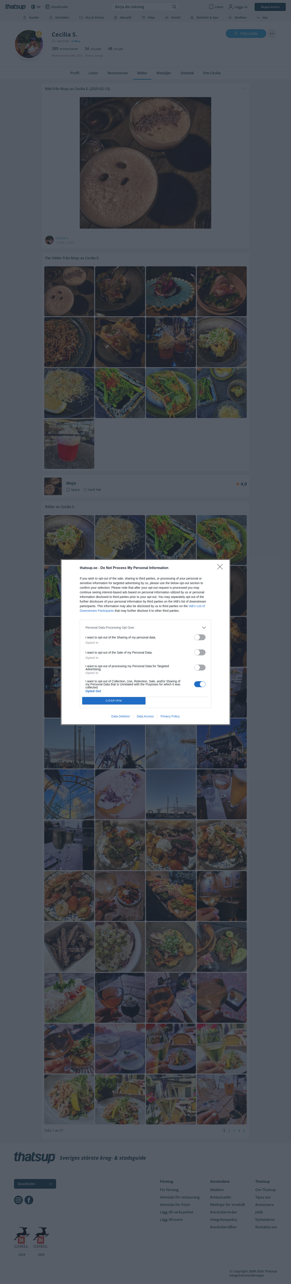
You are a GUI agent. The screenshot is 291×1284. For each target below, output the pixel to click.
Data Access (145, 716)
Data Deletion (120, 716)
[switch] (200, 637)
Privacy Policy (170, 716)
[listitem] (145, 627)
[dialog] (145, 642)
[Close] (221, 568)
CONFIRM (114, 700)
